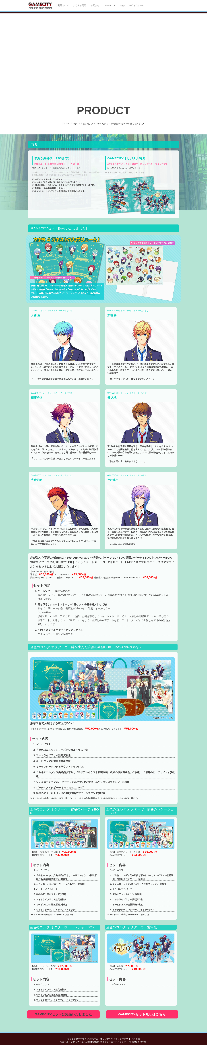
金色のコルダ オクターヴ (132, 5)
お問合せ (95, 5)
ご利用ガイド (62, 5)
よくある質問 (79, 5)
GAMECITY (109, 5)
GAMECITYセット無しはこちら (142, 1014)
